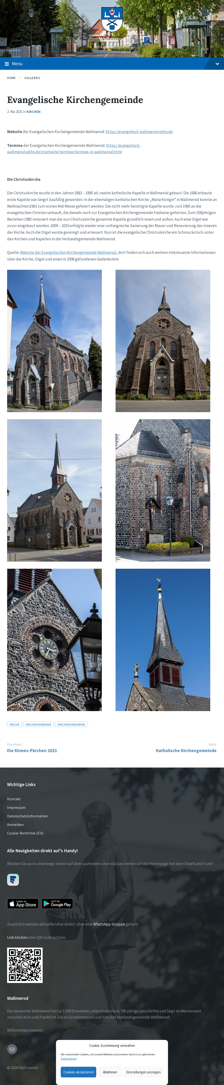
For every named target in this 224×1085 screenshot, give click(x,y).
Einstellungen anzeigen (143, 1072)
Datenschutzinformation (27, 816)
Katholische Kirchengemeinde (186, 750)
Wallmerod (112, 39)
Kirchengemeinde (38, 724)
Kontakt (14, 798)
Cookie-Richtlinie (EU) (25, 833)
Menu (112, 64)
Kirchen (33, 111)
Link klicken (17, 937)
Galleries (32, 78)
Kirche (14, 724)
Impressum (16, 807)
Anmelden (15, 824)
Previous (14, 744)
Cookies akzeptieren (78, 1072)
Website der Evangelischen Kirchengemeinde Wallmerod (68, 252)
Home (11, 78)
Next (213, 744)
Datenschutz (69, 1058)
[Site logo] (112, 30)
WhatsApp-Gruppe (109, 924)
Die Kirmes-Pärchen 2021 (32, 750)
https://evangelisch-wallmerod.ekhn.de (139, 131)
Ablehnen (110, 1072)
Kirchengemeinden (71, 724)
